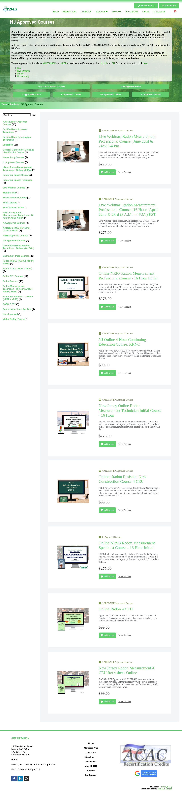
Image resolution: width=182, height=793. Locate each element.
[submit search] (34, 115)
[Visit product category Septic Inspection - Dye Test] (19, 309)
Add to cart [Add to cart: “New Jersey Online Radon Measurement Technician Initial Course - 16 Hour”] (109, 444)
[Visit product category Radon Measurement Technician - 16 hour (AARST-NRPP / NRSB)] (19, 289)
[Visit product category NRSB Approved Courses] (19, 235)
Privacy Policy (166, 787)
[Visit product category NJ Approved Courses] (19, 222)
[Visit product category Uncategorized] (19, 314)
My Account (91, 775)
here (145, 63)
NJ (105, 63)
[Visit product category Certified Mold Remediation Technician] (19, 138)
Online (20, 73)
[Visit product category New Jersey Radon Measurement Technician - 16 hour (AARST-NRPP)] (19, 215)
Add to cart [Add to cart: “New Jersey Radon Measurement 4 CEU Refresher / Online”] (109, 701)
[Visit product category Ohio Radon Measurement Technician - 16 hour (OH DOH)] (19, 248)
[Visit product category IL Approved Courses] (19, 162)
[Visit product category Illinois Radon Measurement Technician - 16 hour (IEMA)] (19, 169)
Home (4, 104)
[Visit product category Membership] (19, 192)
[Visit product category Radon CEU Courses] (19, 276)
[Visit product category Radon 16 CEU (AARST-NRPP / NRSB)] (19, 262)
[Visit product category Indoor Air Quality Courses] (19, 175)
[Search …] (17, 114)
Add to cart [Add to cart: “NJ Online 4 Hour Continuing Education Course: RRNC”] (109, 373)
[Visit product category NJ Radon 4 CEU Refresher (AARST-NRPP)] (19, 229)
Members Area (91, 748)
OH (113, 63)
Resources (91, 761)
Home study (23, 76)
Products (14, 104)
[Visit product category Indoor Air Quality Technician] (19, 181)
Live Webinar (23, 71)
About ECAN (91, 766)
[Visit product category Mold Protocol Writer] (19, 207)
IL (102, 63)
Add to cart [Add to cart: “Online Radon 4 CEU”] (109, 635)
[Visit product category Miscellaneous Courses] (19, 197)
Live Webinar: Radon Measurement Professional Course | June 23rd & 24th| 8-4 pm (127, 141)
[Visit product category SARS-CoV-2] (19, 304)
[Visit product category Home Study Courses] (19, 157)
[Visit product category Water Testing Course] (19, 319)
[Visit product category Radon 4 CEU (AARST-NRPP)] (19, 270)
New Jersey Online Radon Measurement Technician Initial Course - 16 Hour (130, 410)
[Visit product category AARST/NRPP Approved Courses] (19, 123)
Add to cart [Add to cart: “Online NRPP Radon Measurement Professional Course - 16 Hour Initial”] (109, 307)
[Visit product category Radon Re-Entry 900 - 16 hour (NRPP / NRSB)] (19, 298)
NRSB (64, 63)
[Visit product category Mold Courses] (19, 202)
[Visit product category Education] (19, 144)
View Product (124, 172)
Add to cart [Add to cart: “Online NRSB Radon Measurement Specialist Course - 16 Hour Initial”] (109, 576)
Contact (91, 770)
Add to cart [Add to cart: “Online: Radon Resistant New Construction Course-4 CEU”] (109, 510)
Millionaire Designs (165, 789)
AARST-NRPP (49, 63)
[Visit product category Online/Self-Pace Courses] (19, 255)
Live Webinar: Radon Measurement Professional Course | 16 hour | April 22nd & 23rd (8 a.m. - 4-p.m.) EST (128, 210)
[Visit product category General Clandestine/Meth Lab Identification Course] (19, 151)
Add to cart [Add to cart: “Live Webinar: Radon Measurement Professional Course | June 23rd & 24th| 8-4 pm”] (109, 172)
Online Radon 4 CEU (116, 609)
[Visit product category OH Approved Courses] (19, 240)
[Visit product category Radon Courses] (19, 281)
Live (19, 68)
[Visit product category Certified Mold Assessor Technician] (19, 131)
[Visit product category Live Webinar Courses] (19, 187)
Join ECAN (91, 752)
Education (91, 757)
